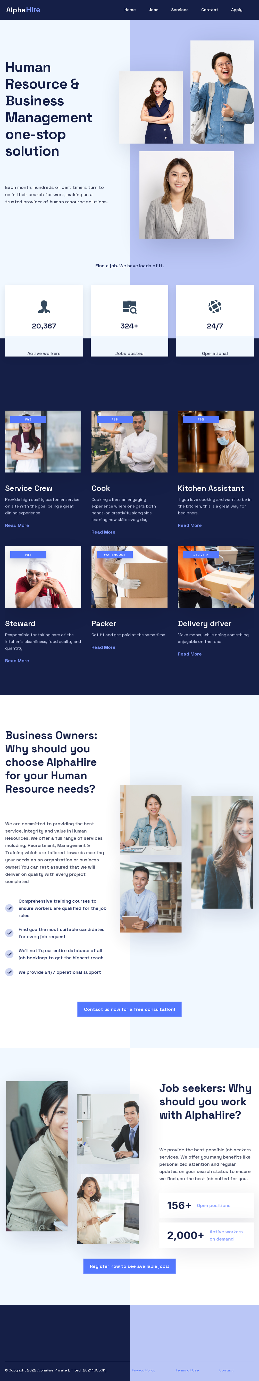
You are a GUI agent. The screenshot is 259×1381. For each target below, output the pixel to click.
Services (179, 9)
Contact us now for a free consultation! (129, 1009)
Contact (209, 9)
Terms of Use (187, 1370)
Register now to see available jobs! (129, 1266)
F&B (28, 423)
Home (130, 9)
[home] (23, 10)
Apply (237, 9)
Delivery (201, 558)
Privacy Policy (143, 1370)
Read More (17, 528)
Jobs (153, 9)
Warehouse (115, 558)
